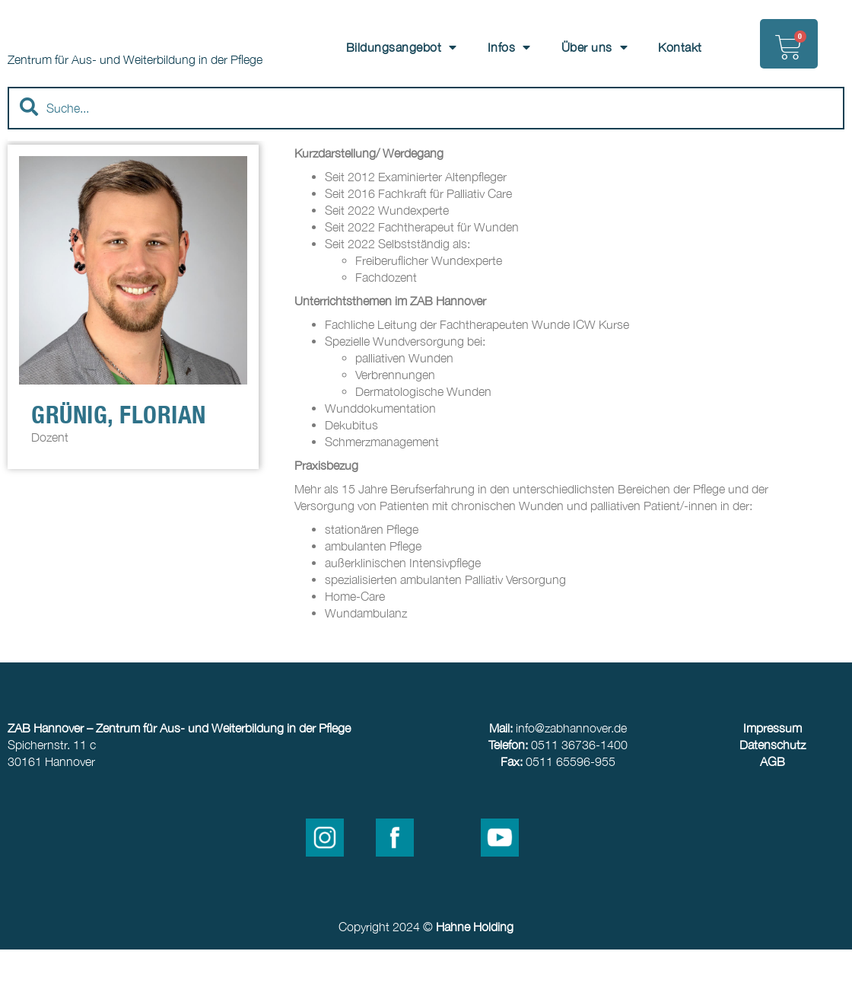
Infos (509, 47)
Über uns (594, 47)
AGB (772, 795)
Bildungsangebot (401, 47)
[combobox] (426, 141)
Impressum (772, 761)
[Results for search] (426, 171)
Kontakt (680, 47)
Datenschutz (772, 778)
